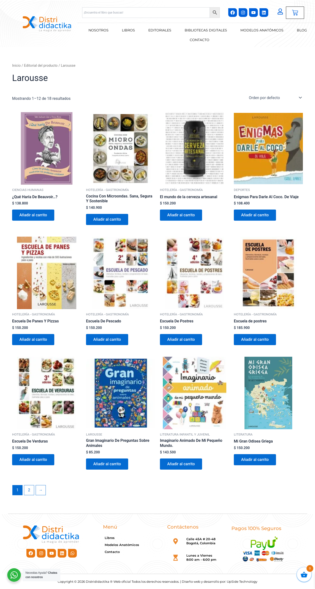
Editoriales (159, 30)
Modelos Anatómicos (262, 30)
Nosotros (98, 30)
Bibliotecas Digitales (206, 30)
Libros (128, 30)
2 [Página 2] (29, 490)
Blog (302, 30)
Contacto (199, 40)
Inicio (16, 65)
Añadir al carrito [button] (33, 215)
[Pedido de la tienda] (275, 97)
